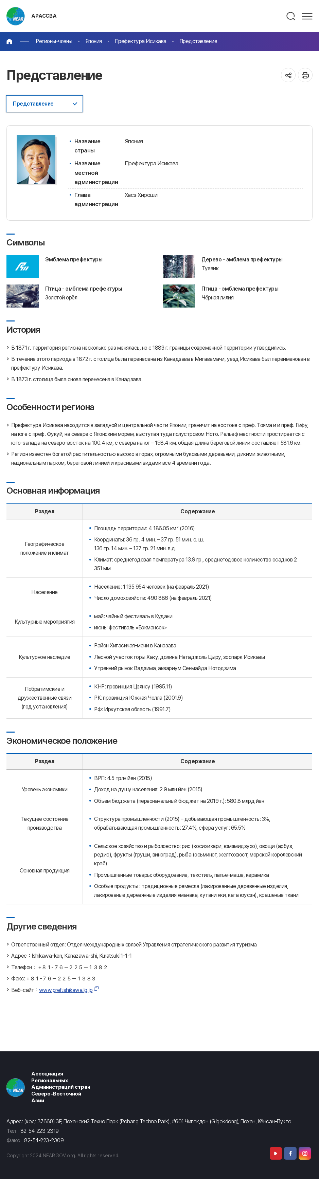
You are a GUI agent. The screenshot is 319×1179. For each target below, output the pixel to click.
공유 (288, 75)
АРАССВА (44, 16)
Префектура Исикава (140, 41)
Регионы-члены (54, 41)
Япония (93, 41)
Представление (198, 41)
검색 (291, 16)
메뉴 (307, 16)
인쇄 (305, 75)
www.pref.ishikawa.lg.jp (66, 990)
